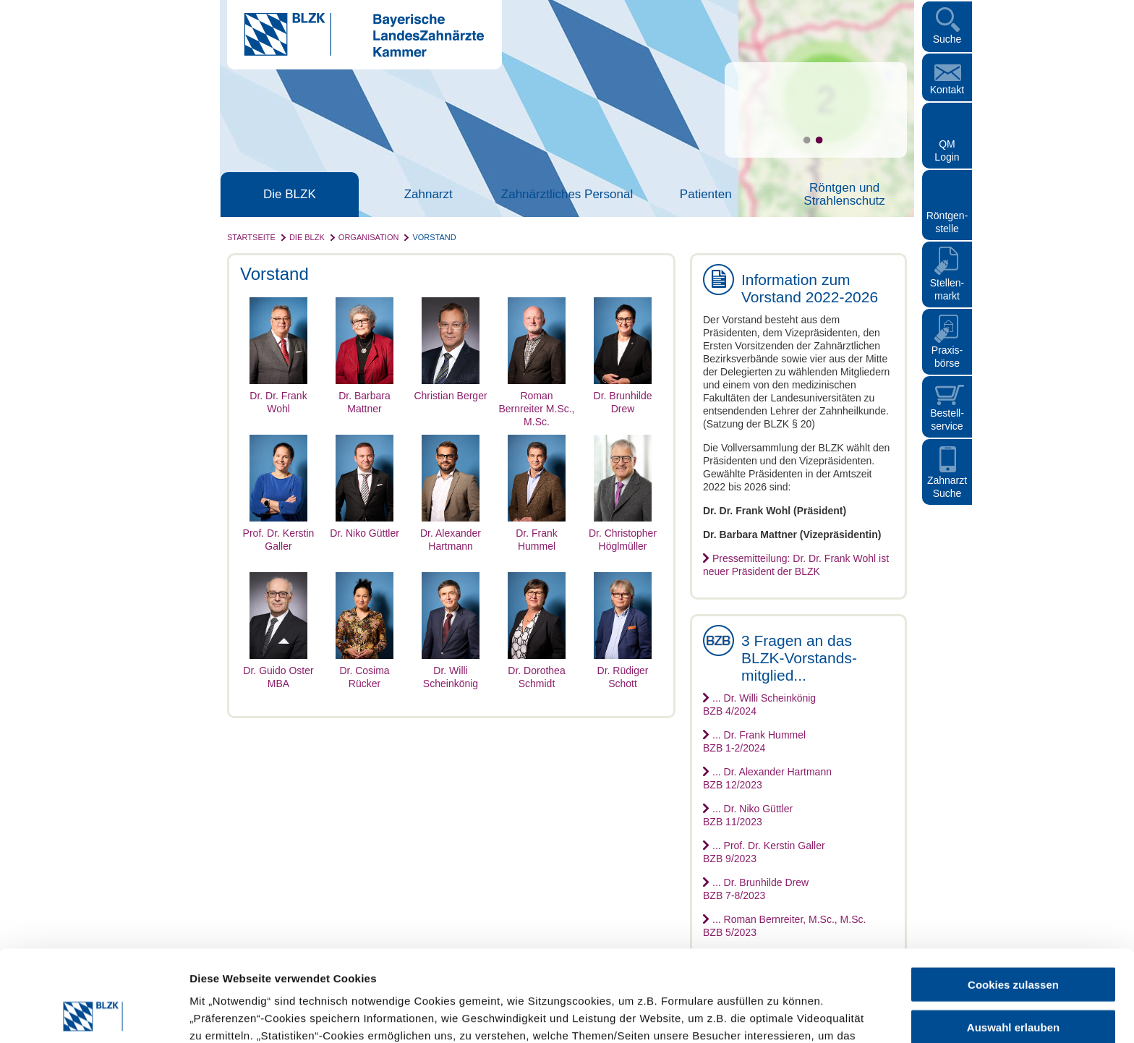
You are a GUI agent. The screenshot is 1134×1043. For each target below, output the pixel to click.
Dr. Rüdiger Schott (623, 670)
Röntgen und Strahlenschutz (843, 195)
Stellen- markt (947, 289)
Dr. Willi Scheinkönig (450, 670)
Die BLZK (289, 194)
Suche (947, 39)
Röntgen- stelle (947, 222)
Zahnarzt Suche (947, 486)
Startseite (251, 237)
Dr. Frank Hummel (537, 533)
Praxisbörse (947, 356)
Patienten (706, 194)
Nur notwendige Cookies (1013, 983)
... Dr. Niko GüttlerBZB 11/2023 (748, 815)
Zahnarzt (428, 194)
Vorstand (434, 237)
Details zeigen (769, 1014)
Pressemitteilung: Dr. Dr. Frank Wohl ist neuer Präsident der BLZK (796, 565)
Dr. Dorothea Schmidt (537, 670)
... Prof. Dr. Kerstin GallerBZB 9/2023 (764, 852)
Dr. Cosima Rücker (364, 670)
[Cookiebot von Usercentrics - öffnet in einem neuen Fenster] (93, 1015)
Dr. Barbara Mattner (364, 395)
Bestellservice (947, 419)
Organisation (368, 237)
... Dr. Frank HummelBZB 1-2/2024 (754, 741)
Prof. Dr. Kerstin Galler (279, 533)
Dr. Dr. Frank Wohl (278, 395)
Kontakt (947, 89)
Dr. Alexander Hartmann (450, 533)
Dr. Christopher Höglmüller (623, 533)
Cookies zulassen (1013, 899)
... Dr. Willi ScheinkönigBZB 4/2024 (759, 704)
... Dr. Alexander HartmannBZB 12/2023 (767, 778)
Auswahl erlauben (1013, 941)
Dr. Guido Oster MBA (278, 670)
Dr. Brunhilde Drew (623, 395)
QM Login (946, 150)
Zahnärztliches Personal (567, 194)
